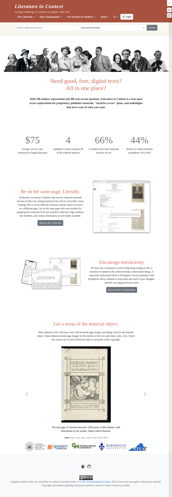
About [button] (103, 17)
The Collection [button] (25, 17)
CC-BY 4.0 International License (94, 481)
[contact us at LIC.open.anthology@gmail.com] (89, 466)
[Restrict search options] (113, 28)
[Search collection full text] (47, 28)
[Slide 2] (72, 438)
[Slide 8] (105, 438)
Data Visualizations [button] (50, 17)
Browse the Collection (50, 223)
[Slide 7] (100, 438)
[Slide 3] (78, 438)
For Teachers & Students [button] (80, 17)
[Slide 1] (67, 438)
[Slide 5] (89, 438)
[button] (115, 17)
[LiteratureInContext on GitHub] (83, 466)
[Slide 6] (94, 438)
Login (126, 16)
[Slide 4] (83, 438)
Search (152, 27)
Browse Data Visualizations (121, 289)
